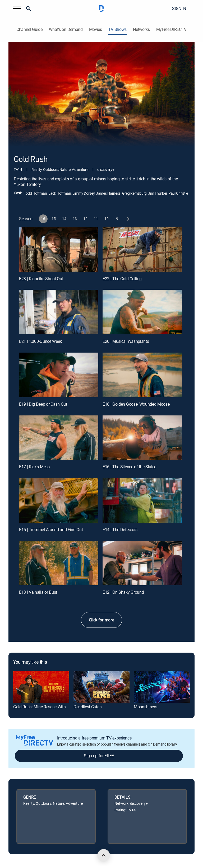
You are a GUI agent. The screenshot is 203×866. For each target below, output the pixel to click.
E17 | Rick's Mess (34, 467)
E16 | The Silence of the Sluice (129, 467)
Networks (141, 29)
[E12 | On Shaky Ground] (142, 563)
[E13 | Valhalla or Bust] (58, 563)
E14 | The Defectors (120, 529)
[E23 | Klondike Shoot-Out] (58, 249)
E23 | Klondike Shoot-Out (41, 279)
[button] (17, 8)
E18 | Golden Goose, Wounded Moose (136, 404)
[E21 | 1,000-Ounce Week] (58, 312)
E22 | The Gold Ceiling (122, 279)
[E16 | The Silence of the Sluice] (142, 437)
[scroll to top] (103, 855)
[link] (41, 687)
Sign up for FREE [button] (99, 756)
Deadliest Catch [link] (87, 707)
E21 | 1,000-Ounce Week (40, 341)
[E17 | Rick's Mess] (58, 437)
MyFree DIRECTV (171, 29)
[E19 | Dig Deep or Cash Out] (58, 375)
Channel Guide (29, 29)
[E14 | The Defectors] (142, 500)
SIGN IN (179, 8)
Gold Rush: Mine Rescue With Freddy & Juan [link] (53, 707)
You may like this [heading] (30, 662)
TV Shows (117, 29)
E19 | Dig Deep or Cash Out (43, 404)
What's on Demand (66, 29)
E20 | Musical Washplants (126, 341)
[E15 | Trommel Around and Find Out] (58, 500)
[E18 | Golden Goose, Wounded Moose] (142, 375)
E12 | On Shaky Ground (123, 592)
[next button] (127, 218)
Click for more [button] (101, 620)
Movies (95, 29)
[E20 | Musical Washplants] (142, 312)
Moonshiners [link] (145, 707)
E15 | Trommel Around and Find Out (51, 529)
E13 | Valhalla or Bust (38, 592)
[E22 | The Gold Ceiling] (142, 249)
